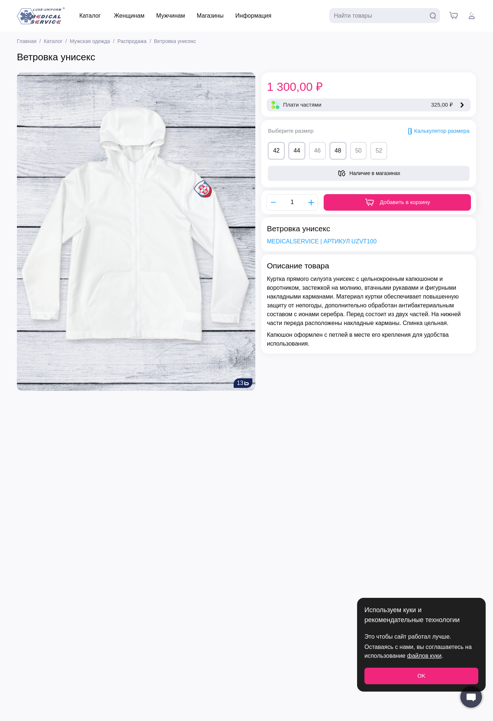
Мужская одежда (90, 41)
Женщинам (129, 16)
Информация (253, 16)
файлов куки (424, 656)
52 (378, 150)
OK (421, 675)
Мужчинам (170, 16)
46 (317, 150)
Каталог (90, 16)
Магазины (210, 16)
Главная (26, 41)
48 (338, 150)
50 (358, 150)
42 (276, 150)
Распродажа (132, 41)
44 (297, 150)
